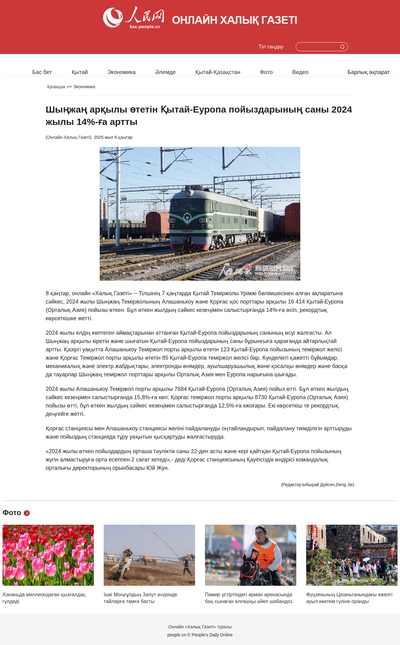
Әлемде (165, 72)
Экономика (121, 72)
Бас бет (42, 72)
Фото (266, 72)
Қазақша (56, 86)
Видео (300, 72)
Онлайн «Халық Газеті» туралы (199, 626)
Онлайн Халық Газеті (68, 137)
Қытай (80, 72)
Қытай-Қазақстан (217, 72)
